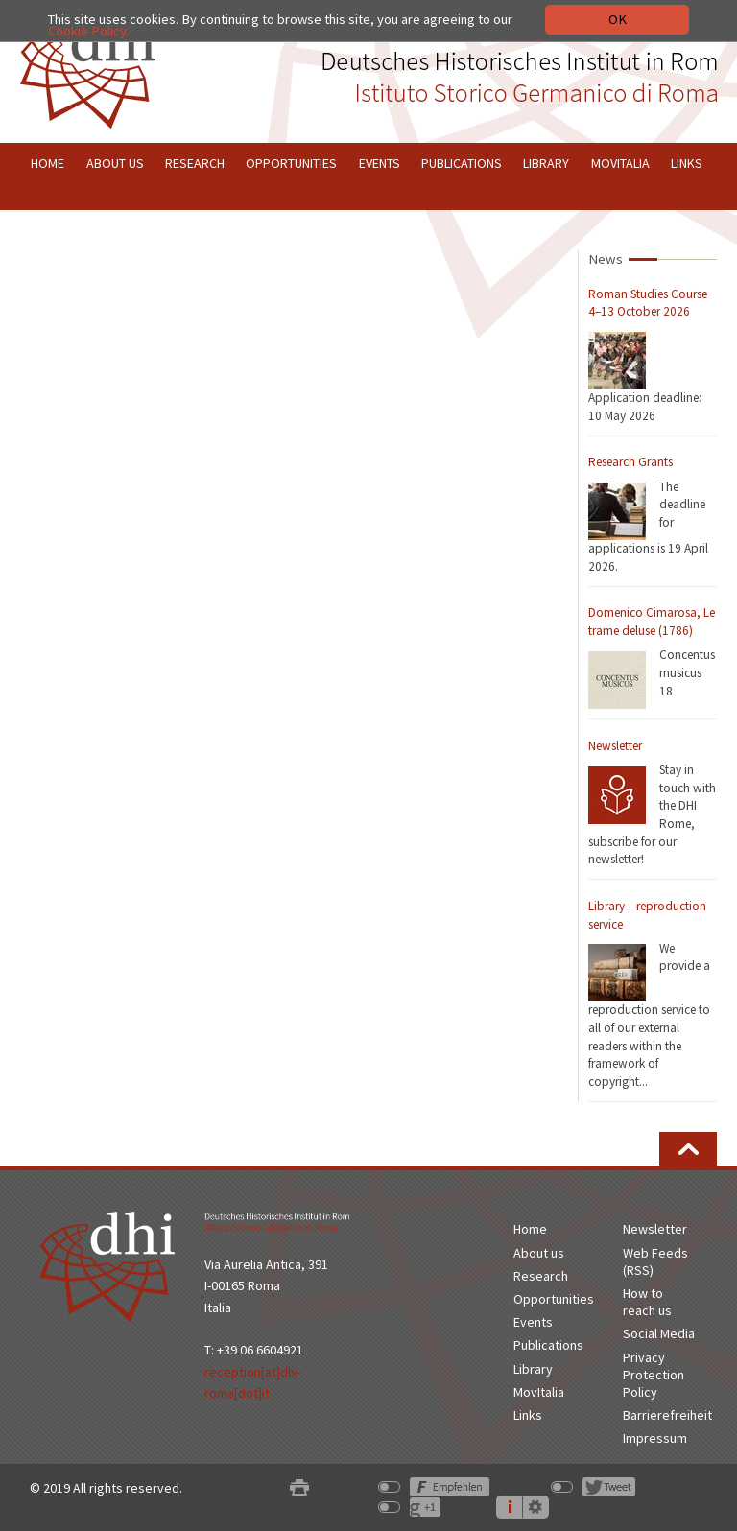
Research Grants (630, 462)
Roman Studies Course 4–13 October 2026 (647, 303)
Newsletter (615, 746)
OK (617, 19)
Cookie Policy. (88, 30)
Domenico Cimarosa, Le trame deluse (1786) (651, 621)
